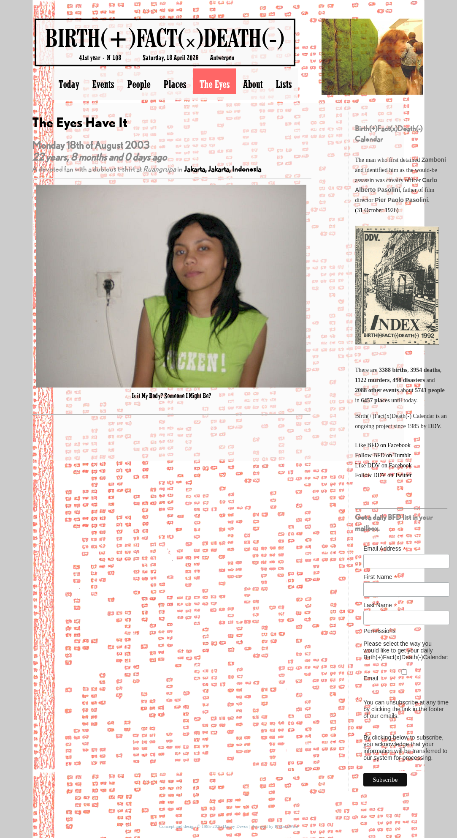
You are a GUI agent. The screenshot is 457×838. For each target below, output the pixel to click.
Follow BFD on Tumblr (383, 455)
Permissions (379, 631)
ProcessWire (286, 826)
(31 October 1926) (376, 210)
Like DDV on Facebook (383, 465)
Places (174, 84)
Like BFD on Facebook (383, 445)
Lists (284, 84)
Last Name (380, 605)
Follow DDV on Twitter (383, 475)
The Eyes (214, 84)
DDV (434, 426)
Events (103, 84)
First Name (380, 577)
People (138, 84)
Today (68, 84)
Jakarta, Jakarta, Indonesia (222, 168)
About (252, 84)
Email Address (384, 549)
